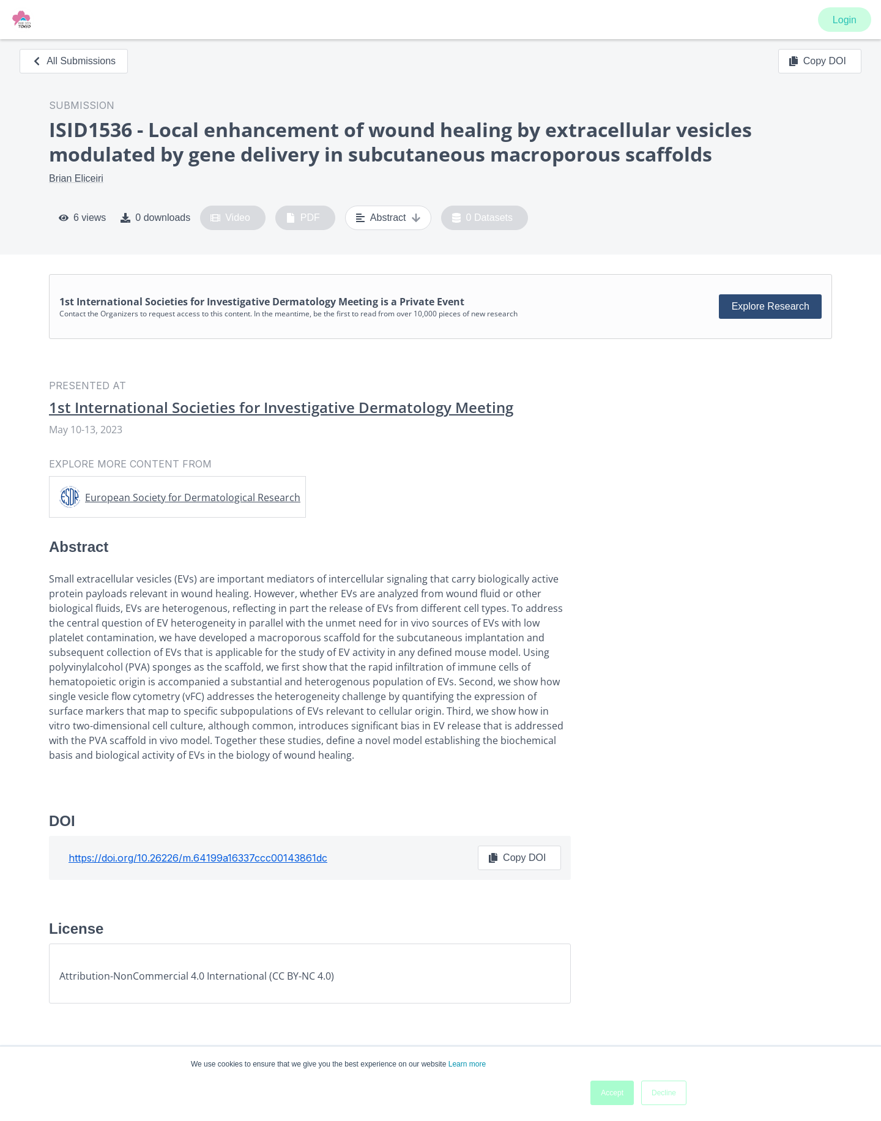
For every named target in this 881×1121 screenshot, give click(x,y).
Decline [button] (664, 1093)
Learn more (467, 1064)
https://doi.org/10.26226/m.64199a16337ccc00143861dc (198, 858)
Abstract (388, 217)
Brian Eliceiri (76, 178)
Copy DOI (817, 61)
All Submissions (74, 61)
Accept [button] (612, 1093)
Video (230, 217)
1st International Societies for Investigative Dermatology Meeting (281, 407)
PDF (303, 217)
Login (845, 20)
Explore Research (770, 306)
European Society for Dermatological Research (192, 497)
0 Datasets (482, 217)
